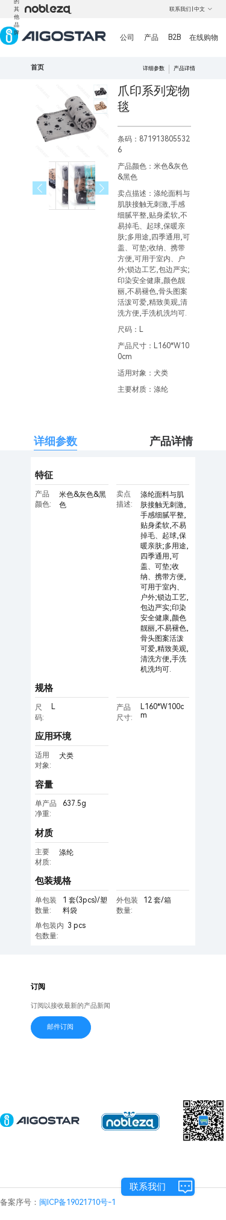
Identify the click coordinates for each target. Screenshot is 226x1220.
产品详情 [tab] (171, 441)
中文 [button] (203, 9)
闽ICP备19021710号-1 (77, 1202)
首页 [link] (37, 67)
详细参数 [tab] (55, 441)
